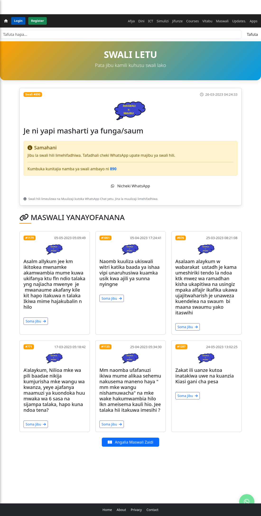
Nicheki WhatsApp (130, 186)
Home (107, 509)
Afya (131, 21)
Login (18, 21)
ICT (150, 21)
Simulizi (162, 21)
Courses (192, 21)
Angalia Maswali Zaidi (130, 442)
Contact (152, 509)
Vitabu (207, 21)
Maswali (222, 21)
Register (37, 21)
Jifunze (177, 21)
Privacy (136, 509)
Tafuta (252, 34)
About (121, 509)
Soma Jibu (36, 321)
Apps (253, 21)
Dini (141, 21)
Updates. (239, 21)
